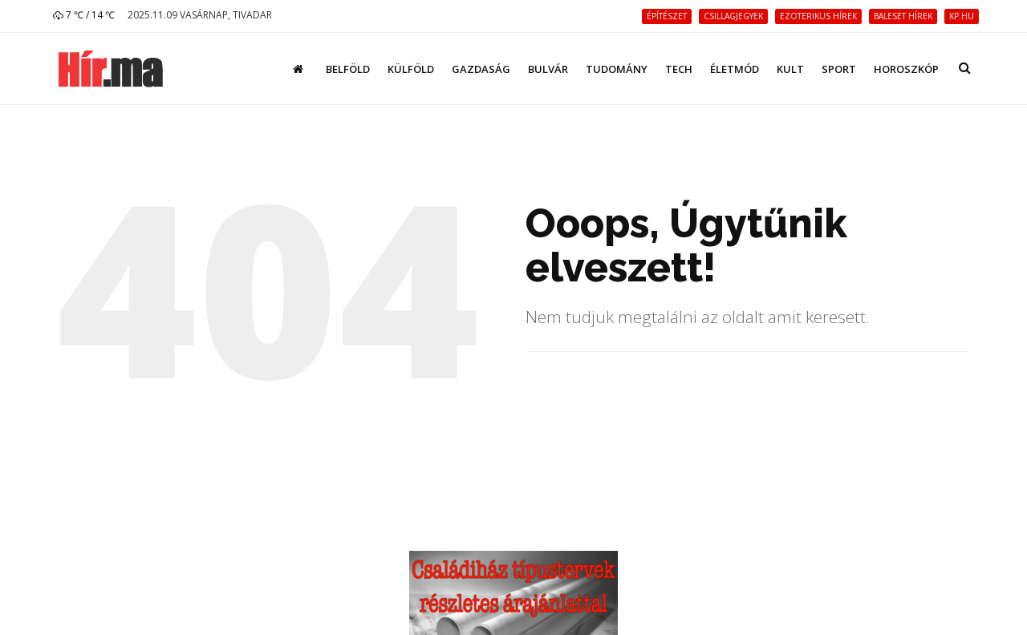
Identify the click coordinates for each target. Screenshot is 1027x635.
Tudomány (616, 69)
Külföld (411, 69)
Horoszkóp (906, 69)
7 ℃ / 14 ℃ (84, 15)
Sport (839, 69)
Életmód (734, 69)
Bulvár (548, 69)
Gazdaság (481, 69)
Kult (790, 69)
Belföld (348, 69)
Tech (678, 69)
